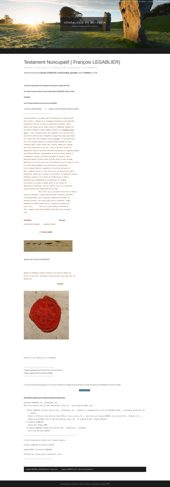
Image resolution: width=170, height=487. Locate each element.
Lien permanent (90, 68)
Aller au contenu (123, 1)
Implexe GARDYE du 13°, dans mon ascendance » (77, 469)
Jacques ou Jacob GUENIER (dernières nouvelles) (64, 109)
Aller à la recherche (158, 1)
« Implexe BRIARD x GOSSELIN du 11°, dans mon (41, 469)
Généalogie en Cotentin (85, 22)
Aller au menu (139, 1)
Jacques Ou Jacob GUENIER (33, 109)
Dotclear (104, 484)
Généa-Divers (75, 68)
